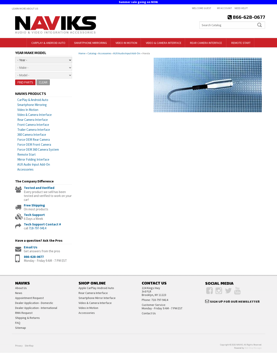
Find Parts (25, 82)
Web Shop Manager (253, 348)
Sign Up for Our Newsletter (235, 301)
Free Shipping (34, 205)
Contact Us (149, 313)
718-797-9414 (37, 228)
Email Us (30, 247)
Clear (43, 82)
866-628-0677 (34, 256)
